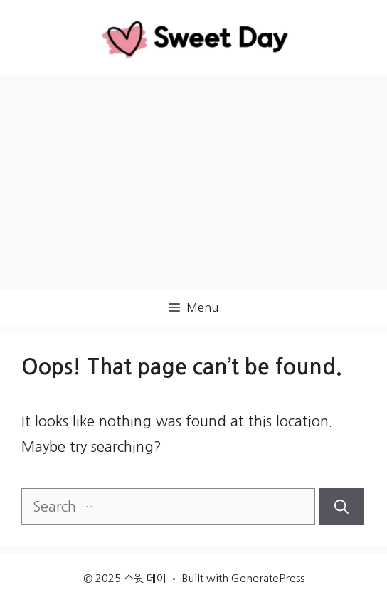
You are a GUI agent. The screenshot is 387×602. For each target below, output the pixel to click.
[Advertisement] (193, 182)
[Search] (341, 506)
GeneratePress (267, 578)
